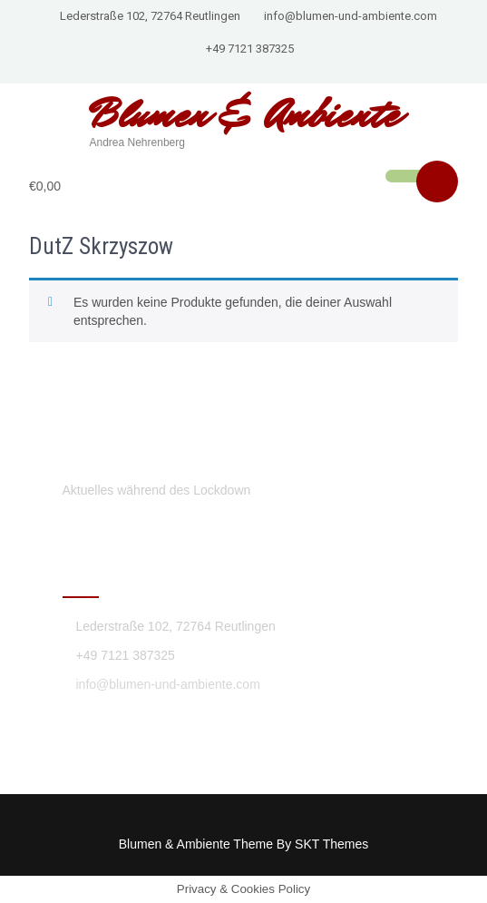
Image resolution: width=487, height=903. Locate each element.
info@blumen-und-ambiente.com (350, 16)
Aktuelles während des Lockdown (157, 490)
